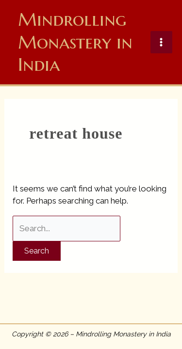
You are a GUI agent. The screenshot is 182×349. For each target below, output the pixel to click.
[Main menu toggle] (161, 42)
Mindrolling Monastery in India (75, 42)
